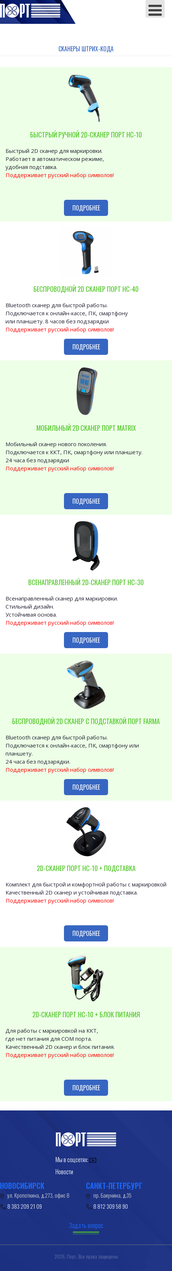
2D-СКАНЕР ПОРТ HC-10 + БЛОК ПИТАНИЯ (86, 1014)
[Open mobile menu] (155, 9)
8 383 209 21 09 (24, 1206)
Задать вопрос (86, 1225)
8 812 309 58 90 (110, 1206)
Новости (64, 1171)
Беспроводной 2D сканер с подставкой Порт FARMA (86, 721)
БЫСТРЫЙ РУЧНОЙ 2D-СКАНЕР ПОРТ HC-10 (86, 134)
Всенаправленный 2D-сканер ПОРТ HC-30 (86, 582)
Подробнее (86, 207)
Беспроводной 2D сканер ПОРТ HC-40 (86, 289)
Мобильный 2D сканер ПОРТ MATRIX (86, 428)
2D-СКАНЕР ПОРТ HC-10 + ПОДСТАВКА (86, 868)
